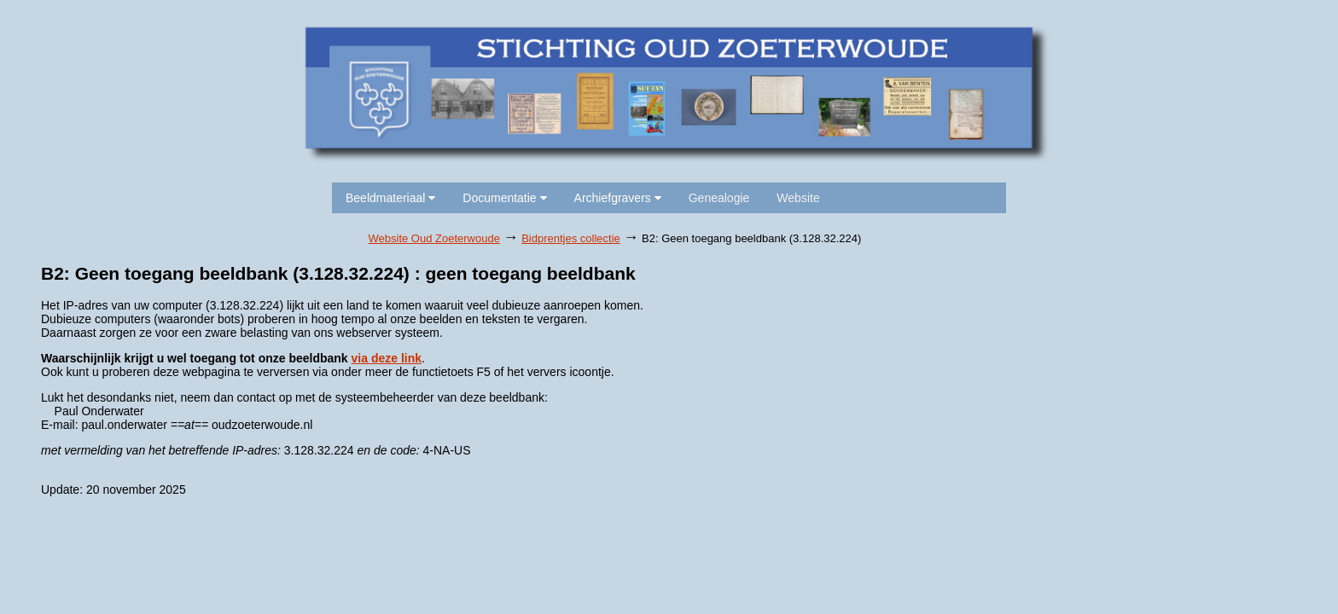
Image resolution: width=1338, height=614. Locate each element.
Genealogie (719, 198)
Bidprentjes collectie (570, 238)
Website (798, 198)
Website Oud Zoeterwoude (434, 238)
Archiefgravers (617, 198)
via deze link (387, 358)
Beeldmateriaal (390, 198)
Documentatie (504, 198)
